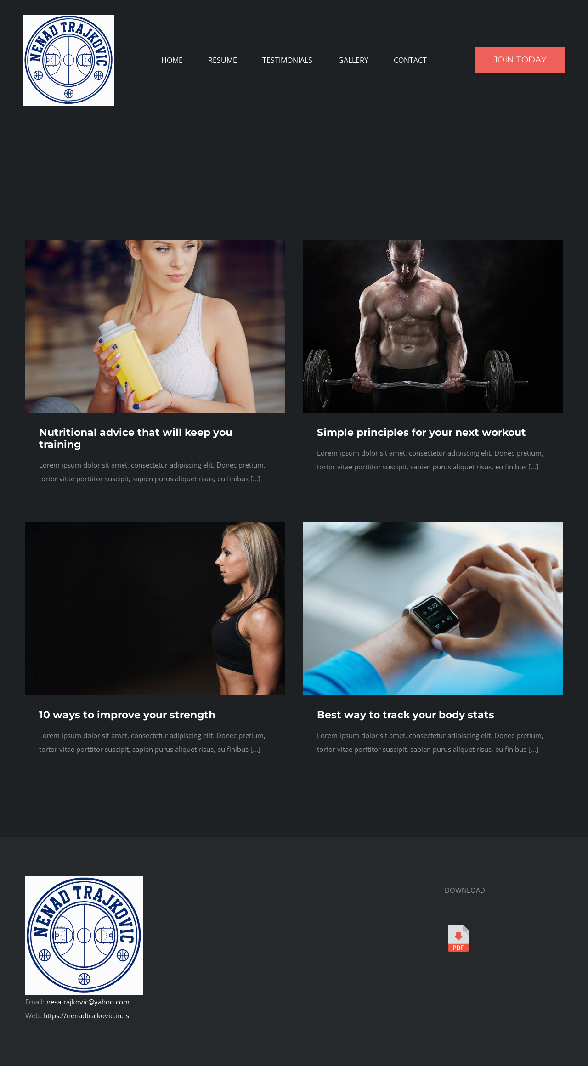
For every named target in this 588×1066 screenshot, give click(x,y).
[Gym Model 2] (155, 243)
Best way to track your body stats (405, 715)
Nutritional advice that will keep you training (135, 438)
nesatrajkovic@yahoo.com (88, 1001)
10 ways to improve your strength (127, 715)
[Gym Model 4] (155, 525)
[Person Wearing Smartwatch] (433, 525)
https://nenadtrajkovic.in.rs (86, 1015)
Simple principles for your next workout (421, 432)
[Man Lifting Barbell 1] (433, 243)
